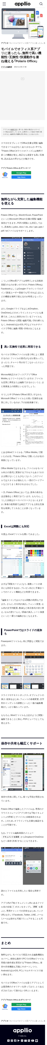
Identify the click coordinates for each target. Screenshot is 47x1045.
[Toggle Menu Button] (4, 3)
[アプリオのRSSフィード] (29, 1040)
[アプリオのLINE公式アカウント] (36, 1040)
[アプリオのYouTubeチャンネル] (32, 1040)
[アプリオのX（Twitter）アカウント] (8, 1040)
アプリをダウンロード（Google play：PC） (21, 172)
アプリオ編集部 (6, 67)
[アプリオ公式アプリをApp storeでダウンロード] (22, 1040)
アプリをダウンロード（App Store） (21, 177)
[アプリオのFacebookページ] (15, 1040)
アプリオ (4, 43)
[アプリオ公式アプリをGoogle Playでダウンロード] (18, 1040)
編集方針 (14, 129)
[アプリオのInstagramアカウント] (12, 1040)
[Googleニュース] (25, 1041)
